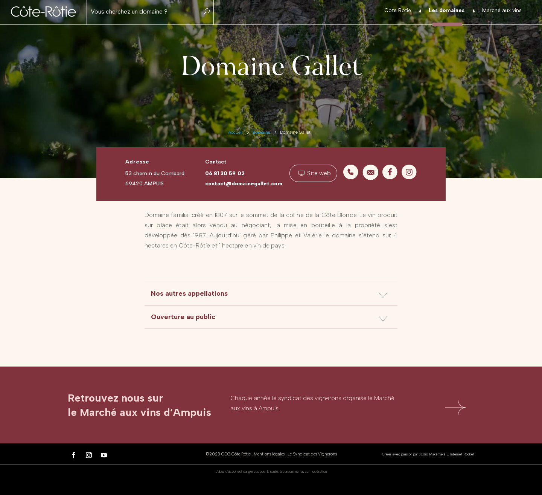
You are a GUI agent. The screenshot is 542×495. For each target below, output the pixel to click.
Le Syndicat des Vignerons (312, 454)
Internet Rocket (462, 454)
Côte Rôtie (397, 11)
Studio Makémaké (432, 454)
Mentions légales (269, 454)
